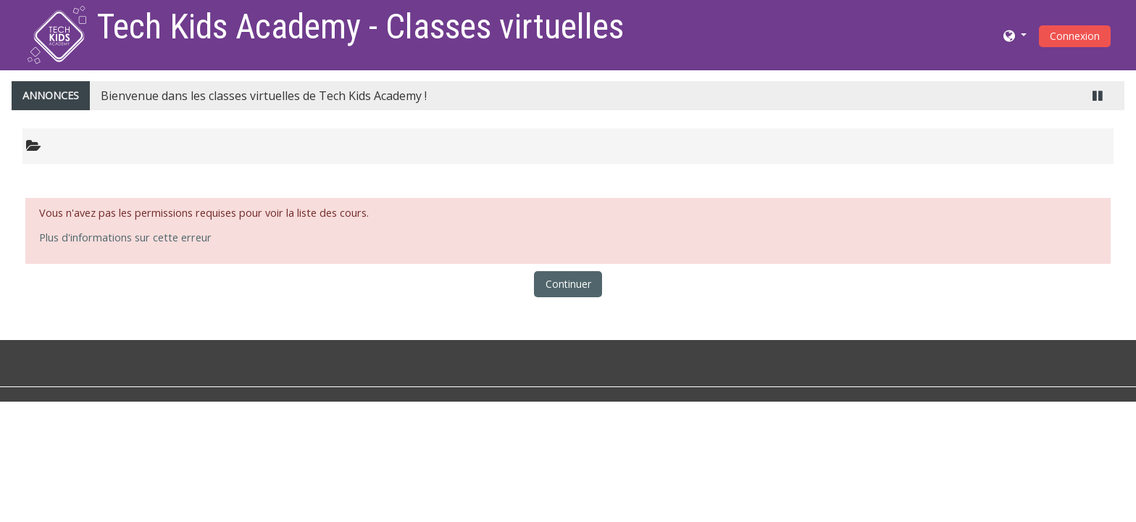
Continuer (568, 284)
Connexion (1075, 36)
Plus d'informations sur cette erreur (125, 237)
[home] (57, 34)
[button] (1015, 35)
